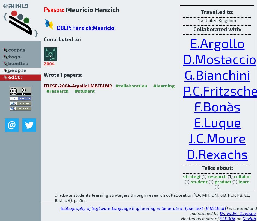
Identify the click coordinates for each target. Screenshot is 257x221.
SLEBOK (227, 218)
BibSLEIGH (216, 208)
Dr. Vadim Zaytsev (238, 213)
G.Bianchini (217, 74)
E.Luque (217, 122)
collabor (242, 176)
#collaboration (131, 85)
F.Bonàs (217, 106)
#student (85, 90)
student (199, 181)
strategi (191, 176)
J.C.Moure (217, 138)
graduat (223, 181)
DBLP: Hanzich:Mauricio (85, 28)
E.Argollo (217, 43)
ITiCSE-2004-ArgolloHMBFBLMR (78, 85)
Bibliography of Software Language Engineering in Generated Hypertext (132, 208)
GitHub (249, 218)
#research (57, 90)
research (217, 176)
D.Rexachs (217, 154)
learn (244, 181)
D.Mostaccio (219, 59)
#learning (164, 85)
